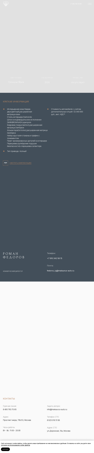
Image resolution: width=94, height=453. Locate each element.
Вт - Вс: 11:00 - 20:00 (11, 430)
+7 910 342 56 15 (54, 258)
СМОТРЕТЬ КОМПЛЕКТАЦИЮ (20, 163)
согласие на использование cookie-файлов (15, 445)
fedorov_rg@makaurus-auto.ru (60, 270)
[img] (6, 4)
